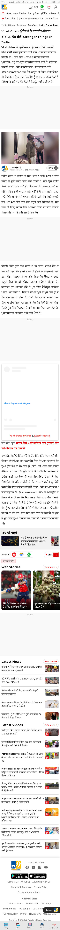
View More (51, 567)
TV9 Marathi (32, 903)
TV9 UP (23, 913)
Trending (21, 25)
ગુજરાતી (39, 2)
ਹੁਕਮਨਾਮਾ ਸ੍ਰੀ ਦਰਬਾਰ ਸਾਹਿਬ (31, 18)
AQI (36, 7)
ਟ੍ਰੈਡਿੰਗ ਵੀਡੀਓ (8, 561)
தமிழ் (53, 2)
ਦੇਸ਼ (29, 13)
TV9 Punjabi (14, 167)
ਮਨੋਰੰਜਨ (52, 13)
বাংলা (46, 2)
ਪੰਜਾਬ (8, 13)
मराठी (32, 2)
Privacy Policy (40, 886)
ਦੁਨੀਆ (36, 13)
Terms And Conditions (29, 892)
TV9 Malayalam (10, 913)
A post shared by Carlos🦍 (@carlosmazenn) (30, 436)
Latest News (11, 661)
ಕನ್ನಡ (18, 2)
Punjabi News (8, 25)
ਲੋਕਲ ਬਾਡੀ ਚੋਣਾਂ (52, 18)
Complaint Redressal (20, 886)
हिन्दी (3, 2)
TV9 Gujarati (38, 908)
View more (51, 661)
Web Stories (10, 567)
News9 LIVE (35, 913)
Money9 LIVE (49, 913)
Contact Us (12, 881)
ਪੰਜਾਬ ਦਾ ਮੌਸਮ (10, 18)
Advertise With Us (41, 881)
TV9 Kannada (9, 908)
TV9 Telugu (45, 903)
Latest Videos (12, 725)
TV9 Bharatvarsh (15, 903)
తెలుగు (25, 2)
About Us (25, 881)
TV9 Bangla (24, 908)
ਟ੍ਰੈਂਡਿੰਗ (44, 13)
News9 (11, 2)
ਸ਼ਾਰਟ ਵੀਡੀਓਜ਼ (19, 13)
